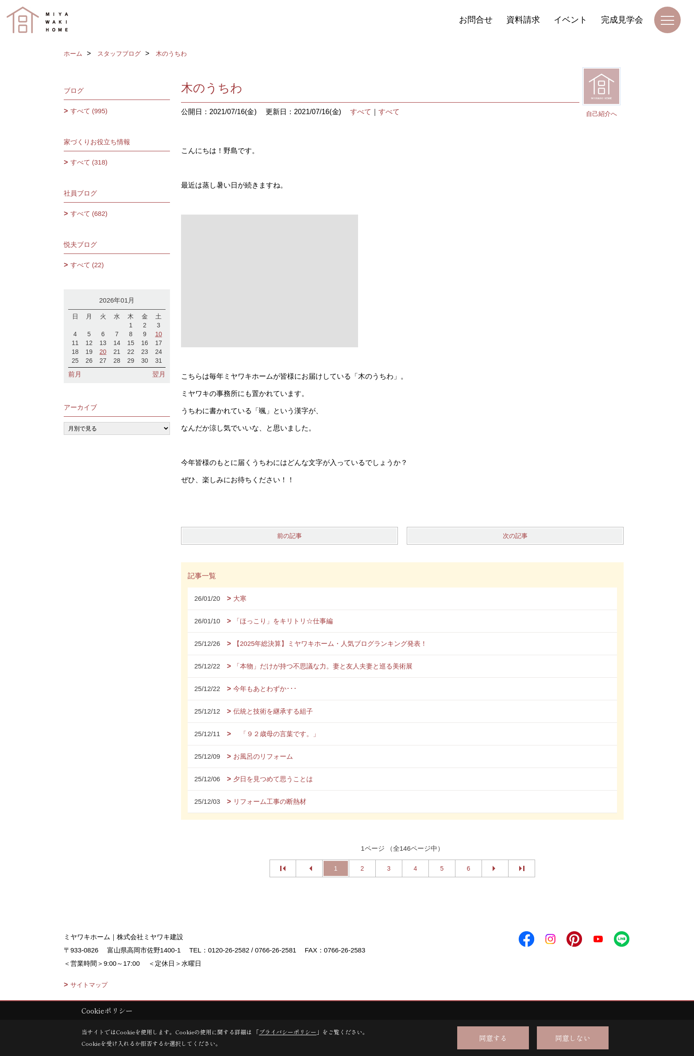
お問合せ (476, 19)
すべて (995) (89, 111)
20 (103, 351)
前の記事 (289, 535)
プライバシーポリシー (287, 1032)
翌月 (159, 374)
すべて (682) (89, 213)
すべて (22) (87, 265)
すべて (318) (89, 162)
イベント (570, 19)
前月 (74, 374)
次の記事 (515, 535)
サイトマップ (89, 984)
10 (158, 334)
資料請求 (523, 19)
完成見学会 (622, 19)
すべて (360, 111)
